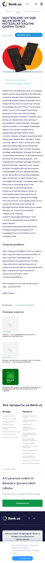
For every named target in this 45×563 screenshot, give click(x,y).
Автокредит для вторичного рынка (30, 439)
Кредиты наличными (30, 450)
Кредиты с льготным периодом (30, 446)
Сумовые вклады (8, 416)
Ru (27, 4)
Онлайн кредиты (29, 443)
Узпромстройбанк (13, 244)
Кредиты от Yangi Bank (31, 460)
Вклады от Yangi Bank (10, 437)
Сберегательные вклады (8, 428)
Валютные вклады (9, 419)
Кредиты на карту (29, 453)
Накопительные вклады (11, 432)
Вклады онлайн (8, 424)
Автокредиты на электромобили (29, 456)
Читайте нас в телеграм (23, 35)
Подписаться (22, 503)
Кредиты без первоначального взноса (29, 428)
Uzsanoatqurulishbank (24, 305)
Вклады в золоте (8, 421)
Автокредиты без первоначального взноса (29, 434)
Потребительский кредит (29, 416)
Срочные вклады (8, 434)
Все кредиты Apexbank (31, 463)
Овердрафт (27, 424)
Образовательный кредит (30, 420)
